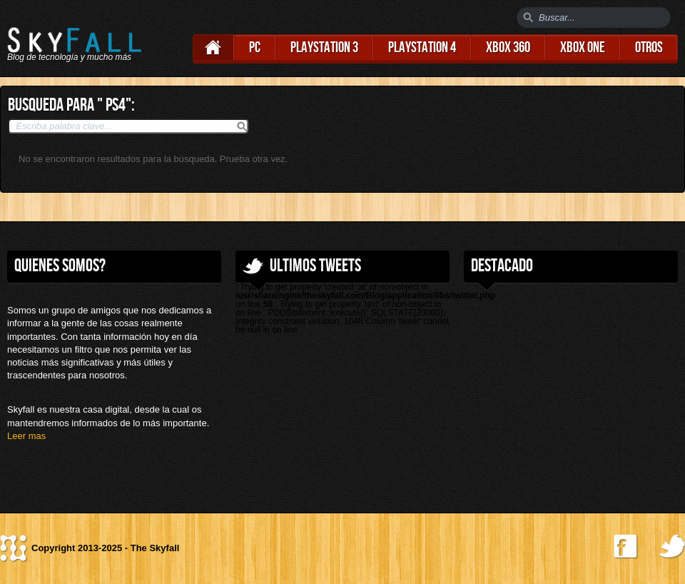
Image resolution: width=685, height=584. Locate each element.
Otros (649, 47)
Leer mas (26, 436)
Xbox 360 (508, 47)
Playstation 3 (324, 47)
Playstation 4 (422, 47)
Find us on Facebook (626, 547)
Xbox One (582, 47)
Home (213, 47)
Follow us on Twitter (672, 547)
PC (254, 47)
